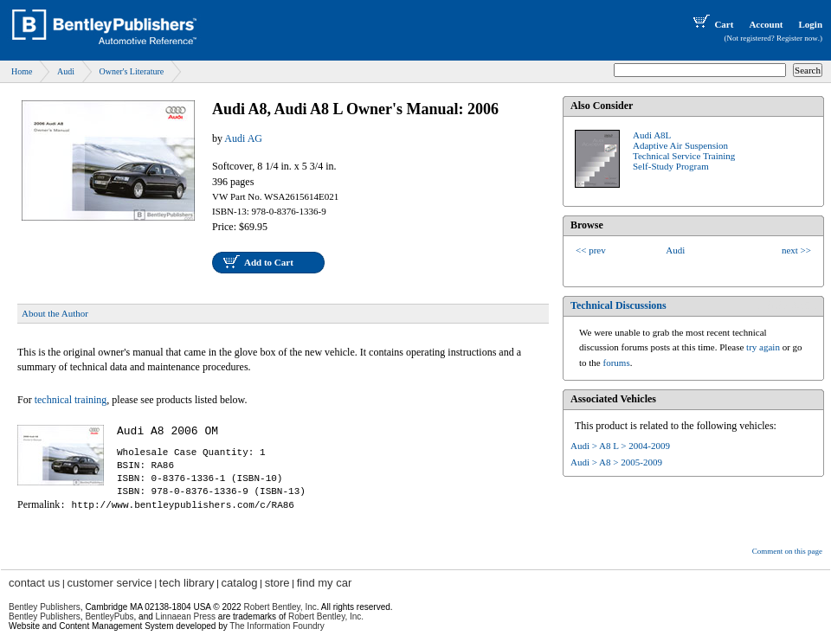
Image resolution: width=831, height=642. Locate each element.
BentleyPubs (109, 616)
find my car (324, 582)
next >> (796, 250)
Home (21, 71)
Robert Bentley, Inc (279, 607)
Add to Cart (268, 262)
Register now (797, 38)
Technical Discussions (618, 305)
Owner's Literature (131, 71)
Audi (65, 71)
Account (766, 24)
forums (616, 362)
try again (763, 347)
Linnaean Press (186, 616)
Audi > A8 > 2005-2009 (616, 462)
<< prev (591, 250)
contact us (34, 582)
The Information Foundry (277, 626)
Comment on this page (787, 551)
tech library (187, 582)
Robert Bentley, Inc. (326, 616)
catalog (240, 582)
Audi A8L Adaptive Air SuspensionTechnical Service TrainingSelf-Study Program (684, 150)
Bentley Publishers (45, 607)
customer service (109, 582)
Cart (711, 24)
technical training (71, 400)
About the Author (55, 313)
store (277, 582)
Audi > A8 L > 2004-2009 (620, 445)
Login (810, 24)
